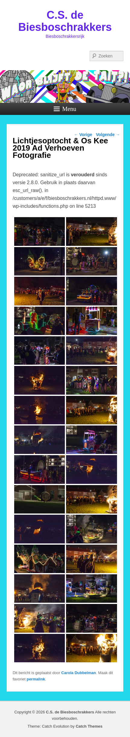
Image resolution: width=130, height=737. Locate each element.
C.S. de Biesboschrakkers (65, 21)
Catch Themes (89, 726)
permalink (36, 679)
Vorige (83, 134)
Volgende (108, 134)
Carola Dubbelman (78, 672)
